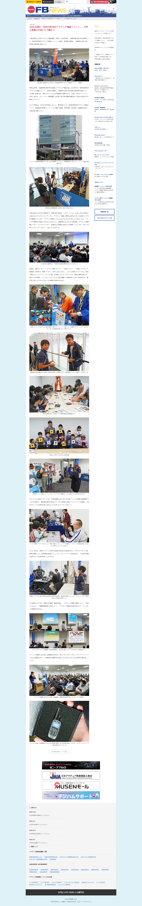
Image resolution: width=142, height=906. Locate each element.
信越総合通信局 (64, 869)
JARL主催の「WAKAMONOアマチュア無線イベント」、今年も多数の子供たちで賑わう (104, 40)
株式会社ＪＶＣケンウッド (35, 884)
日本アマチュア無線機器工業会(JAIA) (69, 857)
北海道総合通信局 (33, 869)
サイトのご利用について (71, 899)
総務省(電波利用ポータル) (35, 857)
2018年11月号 (37, 18)
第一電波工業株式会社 (50, 884)
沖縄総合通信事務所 (54, 872)
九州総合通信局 (43, 872)
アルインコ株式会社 (57, 882)
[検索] (75, 1)
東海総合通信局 (85, 869)
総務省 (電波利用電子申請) (51, 857)
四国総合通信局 (33, 872)
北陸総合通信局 (75, 869)
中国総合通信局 (105, 869)
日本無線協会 (53, 859)
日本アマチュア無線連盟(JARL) (88, 857)
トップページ (29, 18)
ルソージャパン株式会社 (64, 884)
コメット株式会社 (100, 882)
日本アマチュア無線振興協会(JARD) (38, 859)
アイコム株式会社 (33, 882)
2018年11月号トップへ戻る (59, 751)
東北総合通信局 (44, 869)
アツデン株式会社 (45, 882)
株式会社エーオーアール (88, 882)
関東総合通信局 (54, 869)
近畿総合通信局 (95, 869)
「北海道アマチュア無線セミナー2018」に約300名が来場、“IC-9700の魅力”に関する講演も (104, 57)
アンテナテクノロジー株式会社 (71, 882)
